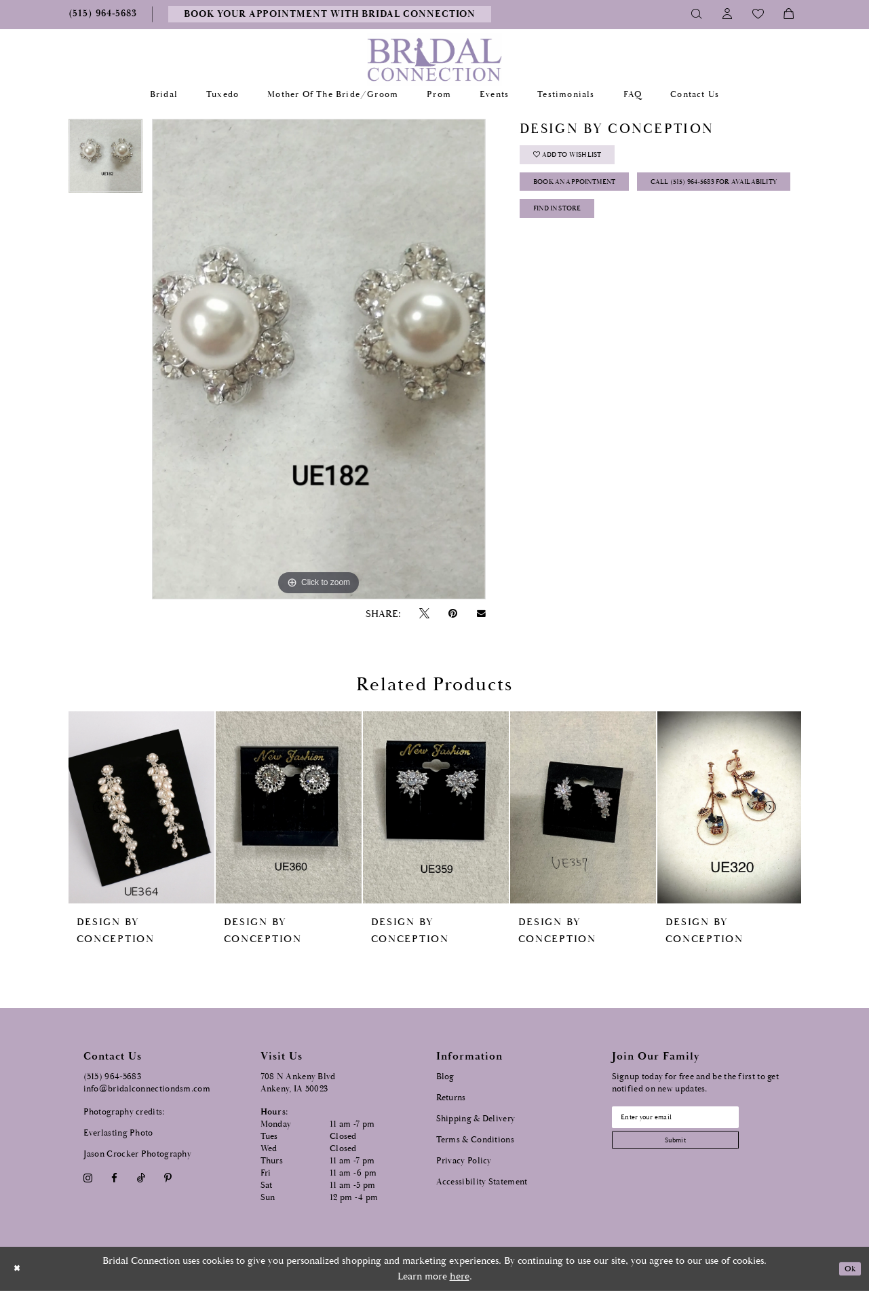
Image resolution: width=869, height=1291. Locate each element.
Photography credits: (124, 1112)
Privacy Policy (464, 1161)
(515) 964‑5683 (112, 1077)
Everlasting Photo (118, 1133)
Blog (445, 1077)
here (459, 1276)
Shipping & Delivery (476, 1119)
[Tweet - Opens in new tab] (424, 613)
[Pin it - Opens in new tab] (453, 613)
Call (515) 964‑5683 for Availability (618, 227)
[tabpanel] (105, 160)
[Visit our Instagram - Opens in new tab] (88, 1178)
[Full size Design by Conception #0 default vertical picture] (319, 359)
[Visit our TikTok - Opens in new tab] (140, 1178)
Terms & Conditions (475, 1140)
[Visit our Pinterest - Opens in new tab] (167, 1178)
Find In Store (569, 261)
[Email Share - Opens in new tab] (481, 613)
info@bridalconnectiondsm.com (146, 1089)
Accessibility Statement (482, 1182)
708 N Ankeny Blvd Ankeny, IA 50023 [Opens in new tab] (298, 1083)
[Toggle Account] (727, 14)
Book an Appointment (591, 194)
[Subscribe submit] (693, 1149)
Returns (451, 1098)
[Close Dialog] (19, 1269)
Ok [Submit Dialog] (847, 1268)
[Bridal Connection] (434, 59)
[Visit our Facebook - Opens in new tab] (114, 1178)
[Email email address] (693, 1120)
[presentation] (141, 807)
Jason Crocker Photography (137, 1154)
